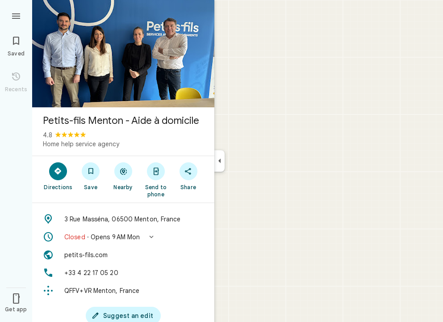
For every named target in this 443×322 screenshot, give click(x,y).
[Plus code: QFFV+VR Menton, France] (123, 291)
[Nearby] (123, 176)
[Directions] (58, 176)
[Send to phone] (155, 179)
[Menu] (16, 15)
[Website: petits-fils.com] (123, 255)
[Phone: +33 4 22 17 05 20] (123, 273)
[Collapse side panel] (219, 161)
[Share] (188, 176)
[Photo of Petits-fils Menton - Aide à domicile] (123, 53)
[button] (123, 237)
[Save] (91, 176)
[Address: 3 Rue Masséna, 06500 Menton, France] (123, 219)
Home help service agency (81, 144)
